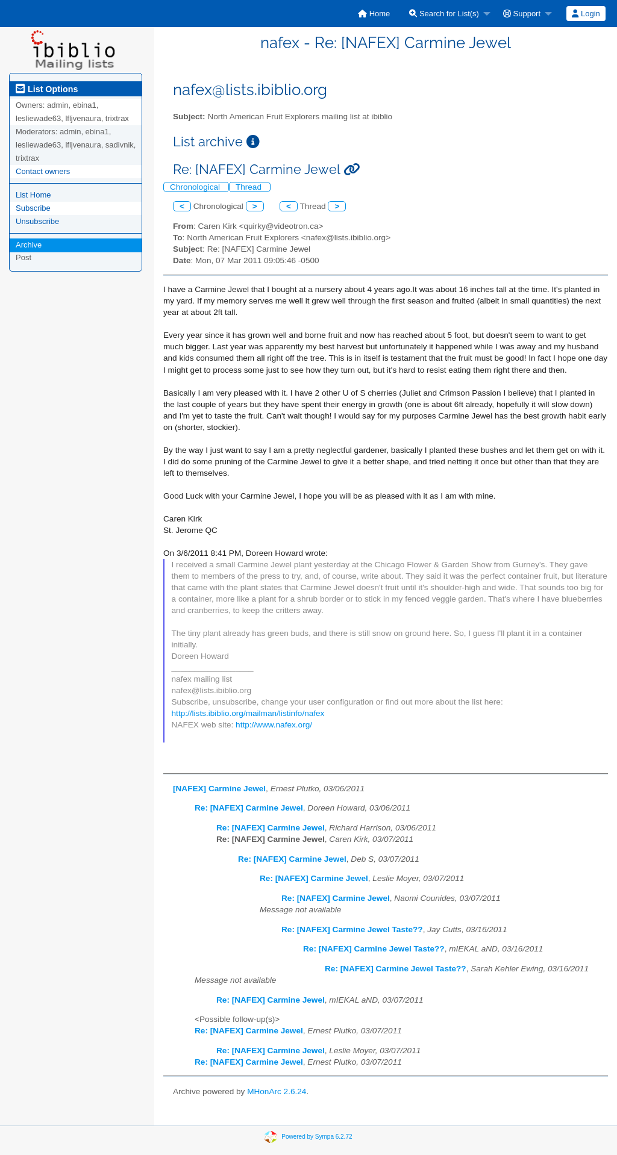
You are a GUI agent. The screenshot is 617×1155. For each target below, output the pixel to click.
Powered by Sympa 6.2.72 (316, 1136)
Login (586, 13)
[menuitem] (373, 13)
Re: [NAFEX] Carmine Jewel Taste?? (352, 929)
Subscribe (33, 208)
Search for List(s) (444, 13)
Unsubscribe (37, 221)
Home (374, 13)
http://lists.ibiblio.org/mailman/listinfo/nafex (248, 713)
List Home (33, 194)
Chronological (196, 186)
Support (521, 13)
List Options (47, 89)
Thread (250, 186)
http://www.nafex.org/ (274, 724)
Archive (29, 244)
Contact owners (43, 171)
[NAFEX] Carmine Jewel (219, 788)
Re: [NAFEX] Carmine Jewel (249, 807)
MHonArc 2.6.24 (276, 1091)
